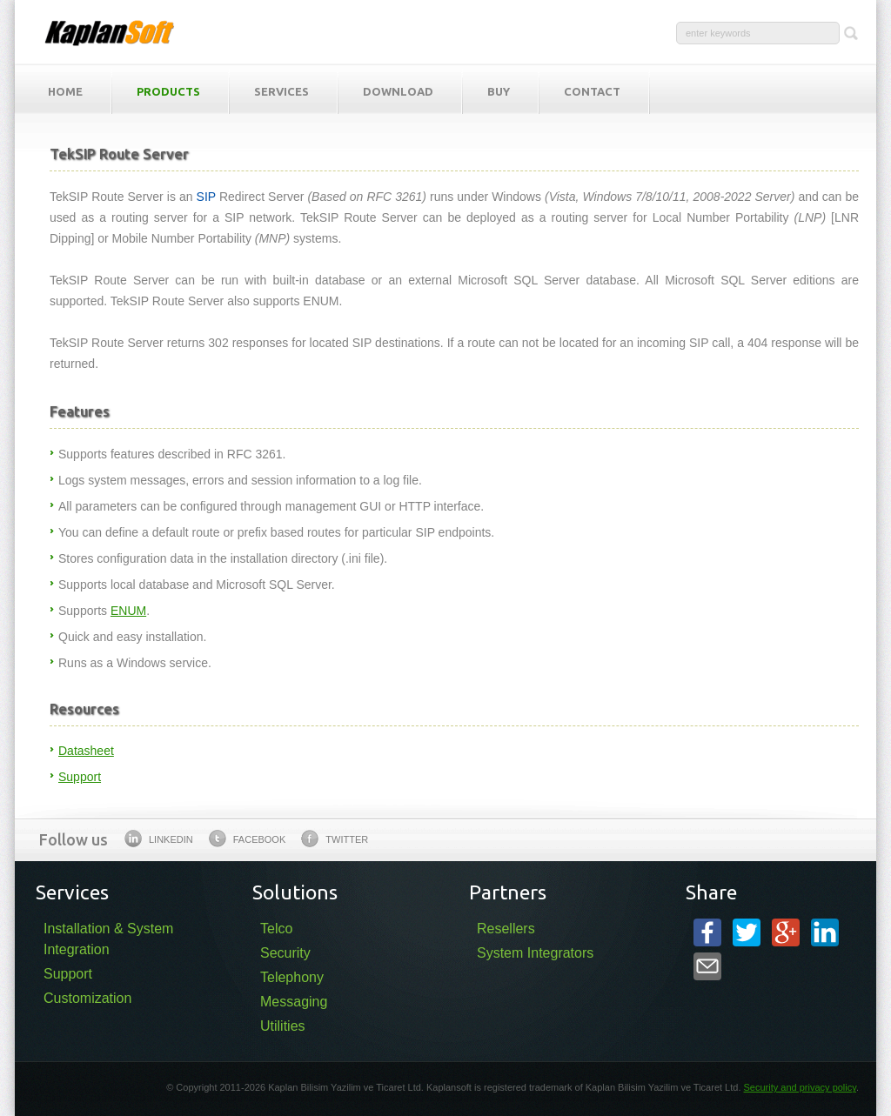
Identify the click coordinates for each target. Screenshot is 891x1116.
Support (79, 777)
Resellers (506, 928)
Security (285, 953)
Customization (87, 998)
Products (168, 91)
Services (281, 91)
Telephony (292, 977)
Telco (276, 928)
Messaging (293, 1001)
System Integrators (535, 953)
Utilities (282, 1026)
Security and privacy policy (800, 1087)
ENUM (128, 611)
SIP (206, 197)
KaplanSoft (110, 32)
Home (65, 91)
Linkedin (158, 838)
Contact (592, 91)
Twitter (334, 838)
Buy (498, 91)
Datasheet (86, 751)
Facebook (247, 838)
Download (398, 91)
